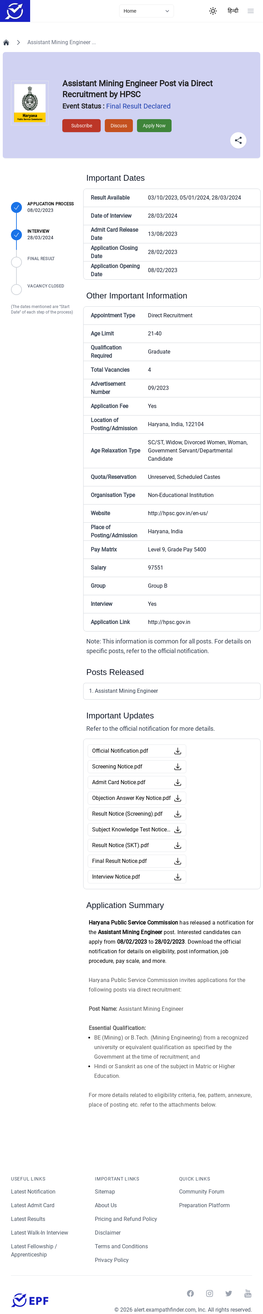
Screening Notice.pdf (117, 766)
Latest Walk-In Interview (40, 1232)
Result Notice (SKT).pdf (120, 845)
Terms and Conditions (122, 1246)
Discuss (118, 125)
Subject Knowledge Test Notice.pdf (131, 829)
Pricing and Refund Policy (126, 1219)
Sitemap (105, 1191)
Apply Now (154, 125)
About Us (106, 1205)
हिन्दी (233, 11)
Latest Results (28, 1219)
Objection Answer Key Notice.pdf (131, 798)
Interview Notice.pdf (116, 876)
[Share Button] (238, 140)
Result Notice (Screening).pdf (128, 814)
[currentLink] (146, 10)
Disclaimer (108, 1232)
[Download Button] (178, 751)
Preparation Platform (204, 1205)
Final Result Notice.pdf (119, 861)
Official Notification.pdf (120, 751)
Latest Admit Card (33, 1205)
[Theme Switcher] (213, 11)
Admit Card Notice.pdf (119, 782)
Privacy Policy (112, 1260)
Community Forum (202, 1191)
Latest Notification (33, 1191)
